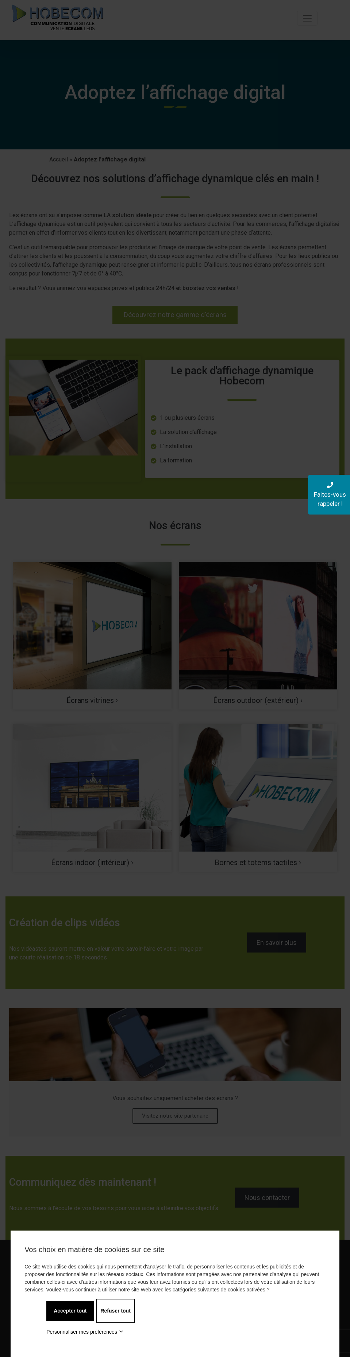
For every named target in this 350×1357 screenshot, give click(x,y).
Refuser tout (115, 1311)
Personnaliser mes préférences (84, 1332)
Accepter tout (70, 1311)
